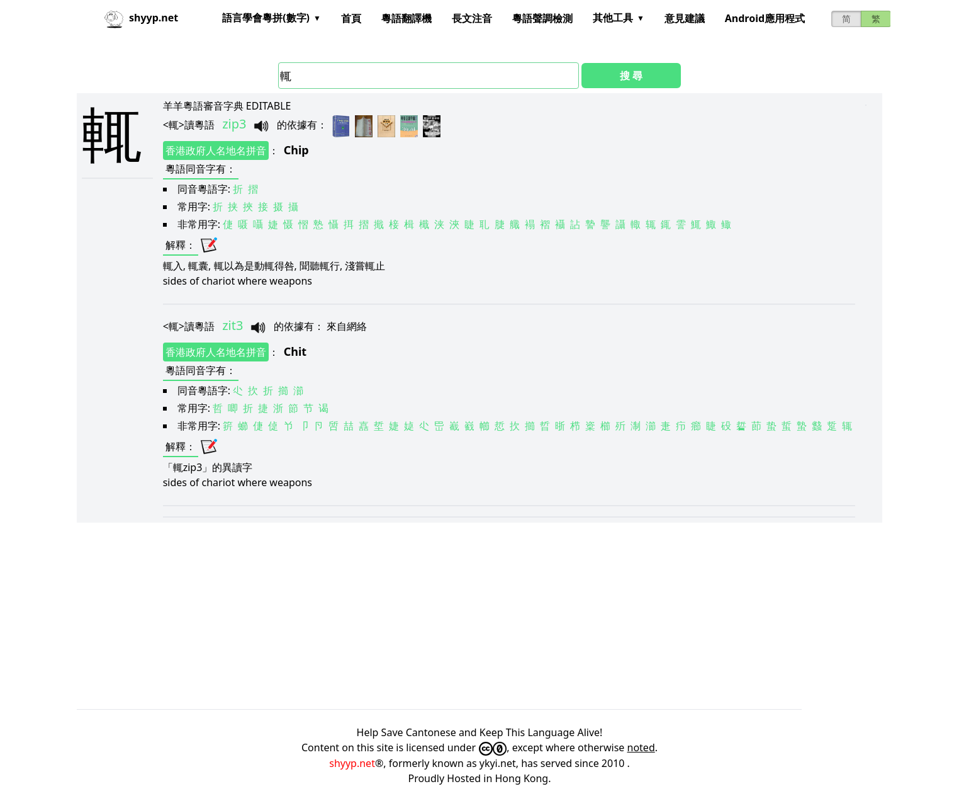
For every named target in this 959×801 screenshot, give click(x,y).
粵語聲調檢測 (542, 18)
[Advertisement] (454, 616)
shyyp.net (352, 763)
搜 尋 (631, 75)
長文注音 (472, 18)
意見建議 (685, 18)
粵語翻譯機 (406, 18)
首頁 (351, 18)
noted (641, 747)
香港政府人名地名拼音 (215, 150)
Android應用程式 (765, 18)
